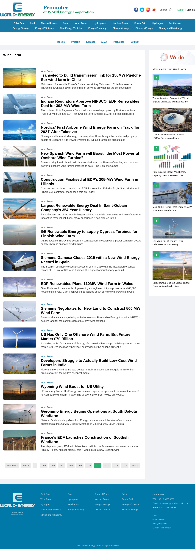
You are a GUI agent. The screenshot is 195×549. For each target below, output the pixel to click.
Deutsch (135, 42)
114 (125, 465)
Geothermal (175, 23)
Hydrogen (157, 23)
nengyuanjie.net (160, 523)
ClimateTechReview (161, 528)
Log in (180, 9)
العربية (104, 42)
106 (53, 465)
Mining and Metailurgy (170, 28)
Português (118, 42)
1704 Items (12, 465)
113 (116, 465)
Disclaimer (171, 507)
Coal (32, 23)
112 (107, 465)
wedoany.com (159, 519)
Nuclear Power (120, 23)
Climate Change (121, 28)
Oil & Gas (19, 23)
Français (60, 42)
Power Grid (140, 23)
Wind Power (81, 23)
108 (71, 465)
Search (163, 9)
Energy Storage (21, 28)
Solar (66, 23)
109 (80, 465)
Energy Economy (97, 28)
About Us (157, 507)
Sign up (191, 9)
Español (90, 42)
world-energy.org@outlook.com (173, 503)
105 (44, 465)
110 (89, 465)
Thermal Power (49, 23)
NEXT (135, 465)
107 (62, 465)
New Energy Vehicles (71, 28)
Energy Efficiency (44, 28)
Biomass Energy (144, 28)
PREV (26, 465)
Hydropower (100, 23)
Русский (75, 42)
